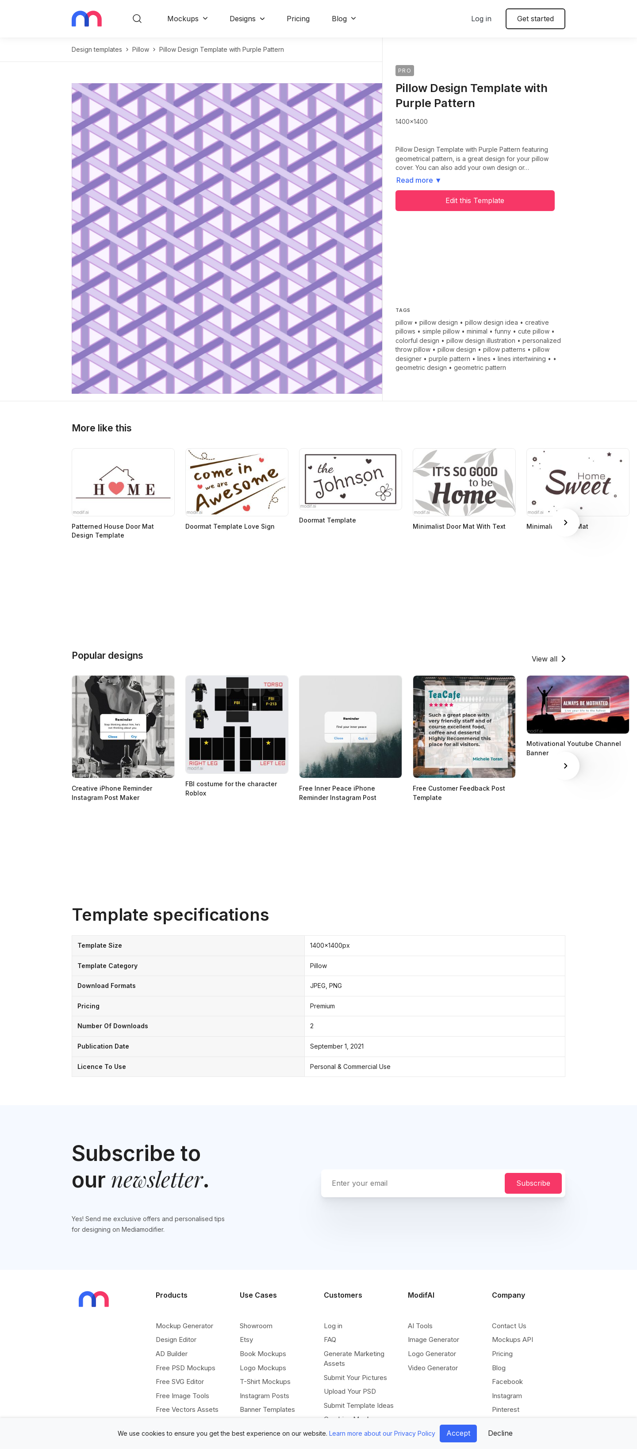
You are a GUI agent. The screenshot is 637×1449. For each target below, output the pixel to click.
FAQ (330, 1339)
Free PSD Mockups (185, 1368)
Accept (458, 1433)
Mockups (183, 18)
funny (503, 331)
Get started (535, 18)
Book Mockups (263, 1353)
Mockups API (512, 1339)
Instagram (507, 1395)
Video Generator (433, 1368)
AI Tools (420, 1326)
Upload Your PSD (350, 1391)
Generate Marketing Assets (354, 1358)
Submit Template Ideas (359, 1405)
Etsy (246, 1339)
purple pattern (449, 358)
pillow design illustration (480, 340)
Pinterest (505, 1409)
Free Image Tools (182, 1395)
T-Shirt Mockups (265, 1381)
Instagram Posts (264, 1395)
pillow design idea (491, 322)
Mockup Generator (184, 1326)
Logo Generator (432, 1353)
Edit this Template (474, 200)
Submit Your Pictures (355, 1377)
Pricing (298, 18)
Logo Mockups (263, 1368)
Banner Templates (267, 1409)
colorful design (417, 340)
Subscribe (533, 1183)
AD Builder (172, 1353)
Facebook (507, 1381)
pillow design (438, 322)
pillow (140, 49)
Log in (481, 18)
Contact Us (509, 1326)
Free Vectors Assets (187, 1409)
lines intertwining (522, 358)
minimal (477, 331)
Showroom (256, 1326)
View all (544, 658)
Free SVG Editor (180, 1381)
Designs (243, 18)
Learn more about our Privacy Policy (382, 1433)
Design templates (97, 49)
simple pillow (441, 331)
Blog (339, 18)
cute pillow (533, 331)
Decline (500, 1433)
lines (484, 358)
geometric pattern (480, 367)
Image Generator (433, 1339)
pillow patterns (504, 349)
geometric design (421, 367)
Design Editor (176, 1339)
